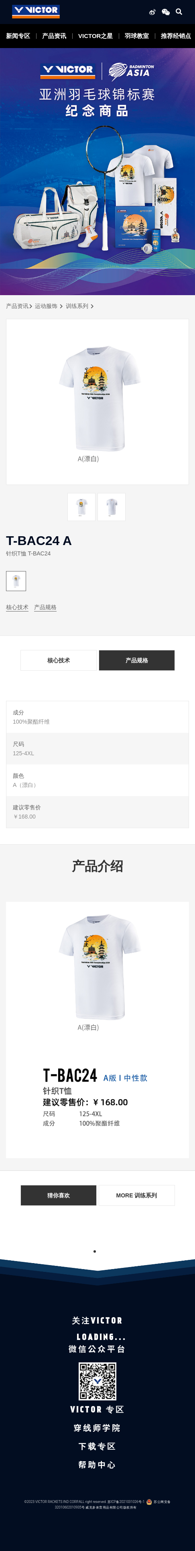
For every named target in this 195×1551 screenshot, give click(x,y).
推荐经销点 (176, 35)
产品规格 (45, 607)
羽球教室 (137, 35)
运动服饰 (46, 306)
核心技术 (17, 607)
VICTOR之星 (95, 35)
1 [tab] (94, 1251)
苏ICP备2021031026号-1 (126, 1502)
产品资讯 (54, 35)
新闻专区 (18, 35)
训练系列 (77, 306)
